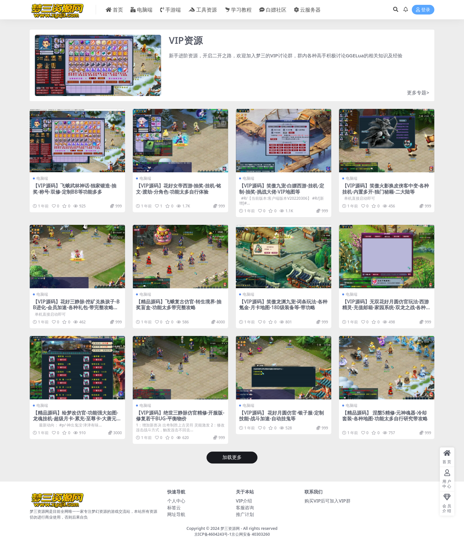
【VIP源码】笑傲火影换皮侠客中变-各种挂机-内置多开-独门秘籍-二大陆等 (385, 188)
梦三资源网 (230, 528)
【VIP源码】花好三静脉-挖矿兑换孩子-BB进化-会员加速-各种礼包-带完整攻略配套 (76, 307)
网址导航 (176, 514)
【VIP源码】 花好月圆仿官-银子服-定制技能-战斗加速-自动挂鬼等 (281, 415)
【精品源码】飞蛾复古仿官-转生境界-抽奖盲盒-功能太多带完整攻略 (178, 304)
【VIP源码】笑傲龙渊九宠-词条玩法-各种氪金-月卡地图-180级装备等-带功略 (283, 304)
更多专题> (418, 92)
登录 (423, 9)
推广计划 (245, 514)
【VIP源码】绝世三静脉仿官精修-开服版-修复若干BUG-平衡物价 (180, 415)
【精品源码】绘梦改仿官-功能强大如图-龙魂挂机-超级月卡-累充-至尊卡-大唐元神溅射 (77, 418)
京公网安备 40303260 (250, 534)
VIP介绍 (244, 501)
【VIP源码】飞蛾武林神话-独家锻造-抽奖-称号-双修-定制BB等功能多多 (74, 188)
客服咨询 (245, 507)
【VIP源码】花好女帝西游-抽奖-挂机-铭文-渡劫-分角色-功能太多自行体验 (178, 188)
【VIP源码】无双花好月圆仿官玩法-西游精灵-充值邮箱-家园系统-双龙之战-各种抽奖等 (386, 307)
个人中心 (176, 501)
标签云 (174, 507)
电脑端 (42, 178)
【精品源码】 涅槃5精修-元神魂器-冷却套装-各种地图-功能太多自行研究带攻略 (385, 415)
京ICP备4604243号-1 (213, 534)
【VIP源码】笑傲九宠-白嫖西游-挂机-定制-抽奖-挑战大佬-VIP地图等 (281, 188)
